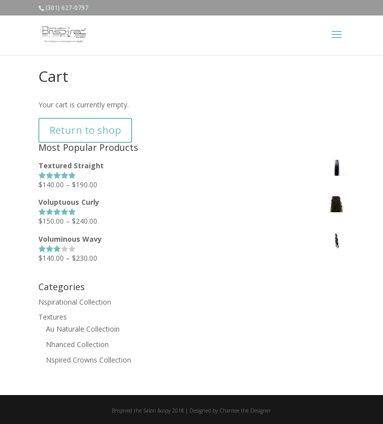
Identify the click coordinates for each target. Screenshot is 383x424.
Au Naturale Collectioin (83, 329)
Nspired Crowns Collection (88, 360)
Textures (52, 317)
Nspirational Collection (74, 302)
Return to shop (85, 130)
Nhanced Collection (77, 344)
